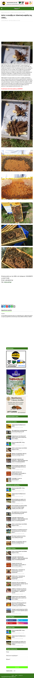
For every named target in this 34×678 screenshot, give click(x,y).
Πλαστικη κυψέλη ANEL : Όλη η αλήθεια (18, 443)
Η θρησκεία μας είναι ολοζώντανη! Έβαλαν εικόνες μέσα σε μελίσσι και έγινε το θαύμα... (19, 437)
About (16, 675)
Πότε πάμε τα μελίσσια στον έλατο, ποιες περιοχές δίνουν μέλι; (19, 537)
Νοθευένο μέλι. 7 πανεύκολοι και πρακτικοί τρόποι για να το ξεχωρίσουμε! (18, 571)
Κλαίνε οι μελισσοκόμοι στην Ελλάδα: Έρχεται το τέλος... (19, 448)
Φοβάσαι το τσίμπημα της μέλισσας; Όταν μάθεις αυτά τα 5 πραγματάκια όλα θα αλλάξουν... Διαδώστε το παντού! (19, 590)
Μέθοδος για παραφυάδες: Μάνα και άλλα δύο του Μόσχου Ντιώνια (19, 454)
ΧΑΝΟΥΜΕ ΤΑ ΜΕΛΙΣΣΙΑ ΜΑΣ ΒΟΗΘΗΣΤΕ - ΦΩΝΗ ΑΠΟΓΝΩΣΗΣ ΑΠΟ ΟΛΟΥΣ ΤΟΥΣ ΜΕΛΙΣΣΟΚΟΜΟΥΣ (20, 460)
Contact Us (21, 675)
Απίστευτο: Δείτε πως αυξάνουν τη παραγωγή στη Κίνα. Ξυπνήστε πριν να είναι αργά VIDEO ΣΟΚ (20, 584)
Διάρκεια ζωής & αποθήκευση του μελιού (18, 425)
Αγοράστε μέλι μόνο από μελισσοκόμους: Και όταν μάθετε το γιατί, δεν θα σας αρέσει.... (19, 473)
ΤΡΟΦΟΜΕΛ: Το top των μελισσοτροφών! (17, 479)
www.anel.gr (7, 282)
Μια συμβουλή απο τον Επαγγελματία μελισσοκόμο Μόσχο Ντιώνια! (19, 431)
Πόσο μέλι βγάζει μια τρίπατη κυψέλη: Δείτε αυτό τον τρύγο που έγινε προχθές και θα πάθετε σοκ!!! (19, 507)
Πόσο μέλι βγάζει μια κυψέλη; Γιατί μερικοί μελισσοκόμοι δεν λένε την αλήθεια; (19, 467)
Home (13, 675)
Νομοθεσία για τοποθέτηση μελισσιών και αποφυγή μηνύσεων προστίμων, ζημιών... (19, 531)
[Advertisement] (17, 32)
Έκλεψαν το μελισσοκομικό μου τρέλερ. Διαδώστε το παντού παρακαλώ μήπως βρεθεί (20, 610)
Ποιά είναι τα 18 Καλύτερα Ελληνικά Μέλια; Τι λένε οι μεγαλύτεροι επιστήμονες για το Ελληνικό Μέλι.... (19, 604)
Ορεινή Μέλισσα (5, 20)
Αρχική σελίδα (4, 12)
